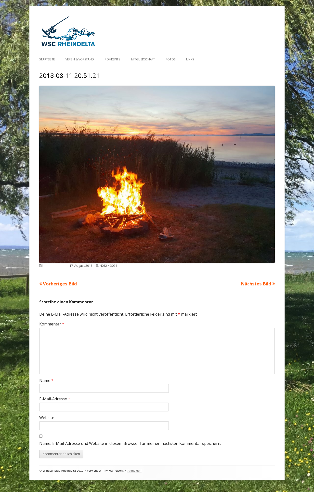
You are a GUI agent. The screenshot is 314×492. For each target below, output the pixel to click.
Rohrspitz (112, 59)
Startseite (47, 59)
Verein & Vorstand (79, 59)
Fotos (170, 59)
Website (46, 417)
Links (190, 59)
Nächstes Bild (256, 284)
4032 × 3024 (108, 265)
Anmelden (134, 470)
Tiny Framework (112, 470)
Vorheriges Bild (60, 284)
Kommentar (51, 324)
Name (46, 380)
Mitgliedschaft (143, 59)
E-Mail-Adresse (54, 399)
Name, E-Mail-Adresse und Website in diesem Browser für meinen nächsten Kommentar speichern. (130, 443)
